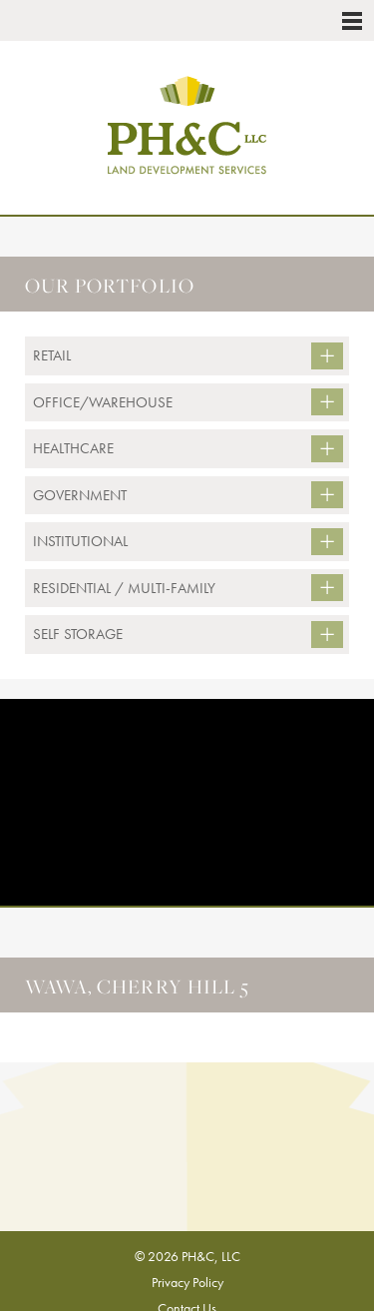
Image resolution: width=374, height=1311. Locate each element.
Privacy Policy (187, 1282)
